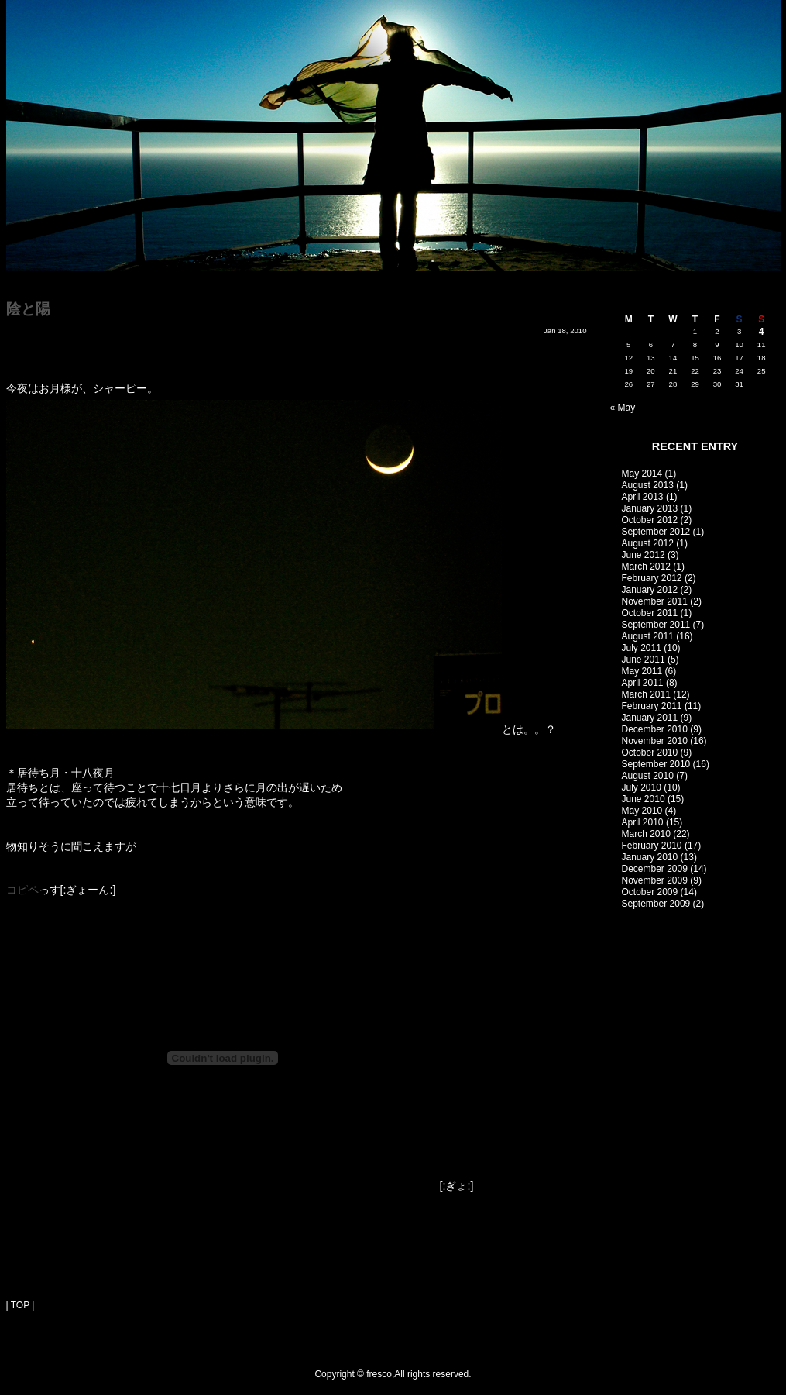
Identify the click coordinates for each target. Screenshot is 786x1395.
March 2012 (646, 566)
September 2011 (656, 624)
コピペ (22, 890)
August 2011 (648, 636)
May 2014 (642, 473)
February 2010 (652, 845)
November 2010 (655, 740)
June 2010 (643, 799)
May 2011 (642, 671)
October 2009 (650, 892)
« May (623, 407)
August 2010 (648, 775)
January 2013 (650, 508)
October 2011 (650, 613)
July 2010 (641, 787)
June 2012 (643, 554)
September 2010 (656, 764)
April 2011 (643, 682)
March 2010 (646, 833)
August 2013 (648, 485)
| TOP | (20, 1305)
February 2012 (652, 578)
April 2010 (643, 822)
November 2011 (655, 601)
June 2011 (643, 659)
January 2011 (650, 717)
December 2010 (655, 729)
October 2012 (650, 520)
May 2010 (642, 810)
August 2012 (648, 543)
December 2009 (655, 868)
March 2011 (646, 694)
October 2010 (650, 752)
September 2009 (656, 903)
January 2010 (650, 857)
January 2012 (650, 589)
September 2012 (656, 531)
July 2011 (641, 647)
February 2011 (652, 706)
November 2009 (655, 880)
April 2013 (643, 496)
